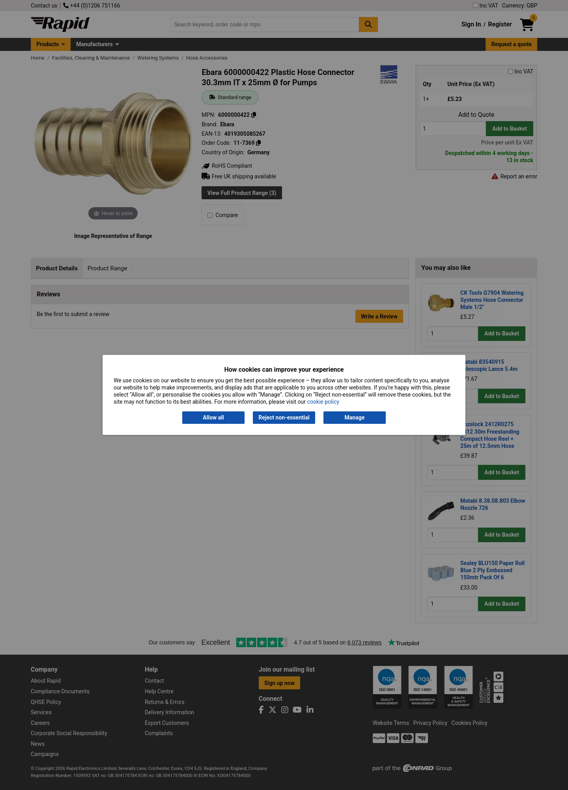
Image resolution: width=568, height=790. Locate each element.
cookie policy (323, 402)
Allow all (213, 417)
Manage (355, 417)
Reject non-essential (283, 417)
